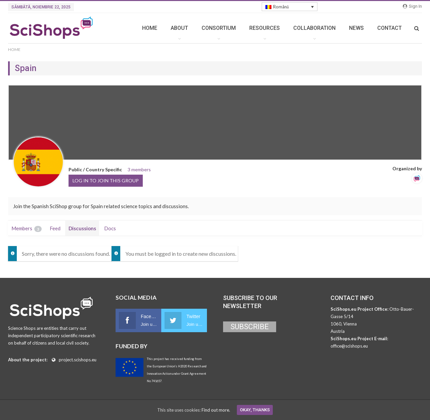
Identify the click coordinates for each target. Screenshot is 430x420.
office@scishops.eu (349, 346)
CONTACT (389, 28)
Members (26, 228)
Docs (110, 228)
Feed (55, 228)
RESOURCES (264, 28)
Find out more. (216, 410)
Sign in (412, 6)
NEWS (356, 28)
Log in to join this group (106, 180)
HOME (149, 28)
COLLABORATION (314, 28)
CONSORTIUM (219, 28)
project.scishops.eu (77, 359)
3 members (139, 169)
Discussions (82, 228)
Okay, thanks (255, 409)
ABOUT (179, 28)
